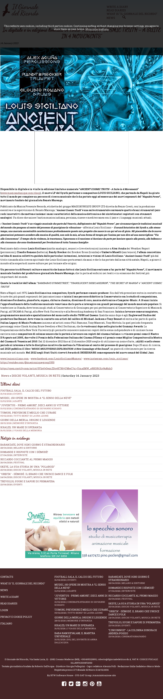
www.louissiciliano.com (14, 361)
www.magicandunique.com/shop (20, 195)
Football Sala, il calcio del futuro (81, 581)
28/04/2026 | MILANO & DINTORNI (18, 450)
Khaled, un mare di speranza (81, 629)
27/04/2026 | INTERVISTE (14, 457)
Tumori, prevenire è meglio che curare (81, 613)
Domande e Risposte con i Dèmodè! (24, 454)
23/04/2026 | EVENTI (11, 486)
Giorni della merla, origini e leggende (81, 621)
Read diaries (8, 605)
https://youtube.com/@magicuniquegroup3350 (27, 364)
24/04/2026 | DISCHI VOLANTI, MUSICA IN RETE (26, 479)
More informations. (97, 29)
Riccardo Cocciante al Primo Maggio (26, 461)
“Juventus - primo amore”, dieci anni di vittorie (81, 602)
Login (4, 612)
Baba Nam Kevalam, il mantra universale (81, 640)
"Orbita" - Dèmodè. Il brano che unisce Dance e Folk (36, 476)
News (5, 378)
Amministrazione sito (104, 677)
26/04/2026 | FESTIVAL (12, 464)
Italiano (6, 625)
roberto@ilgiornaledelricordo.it (114, 661)
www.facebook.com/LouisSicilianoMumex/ (56, 361)
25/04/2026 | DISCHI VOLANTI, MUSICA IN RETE (26, 472)
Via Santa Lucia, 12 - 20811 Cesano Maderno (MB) (54, 661)
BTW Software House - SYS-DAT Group (70, 677)
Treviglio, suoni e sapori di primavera (27, 483)
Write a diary (9, 599)
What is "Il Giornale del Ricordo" (22, 585)
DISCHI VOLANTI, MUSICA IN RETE (36, 378)
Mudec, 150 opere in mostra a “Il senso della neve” (81, 590)
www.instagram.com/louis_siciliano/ (106, 361)
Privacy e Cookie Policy (16, 619)
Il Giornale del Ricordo (16, 661)
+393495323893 (88, 661)
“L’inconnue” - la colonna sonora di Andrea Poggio (135, 635)
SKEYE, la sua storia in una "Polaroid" (27, 469)
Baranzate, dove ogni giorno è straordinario (32, 447)
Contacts (6, 579)
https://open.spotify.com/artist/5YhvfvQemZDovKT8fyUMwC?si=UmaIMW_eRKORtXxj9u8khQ (56, 370)
